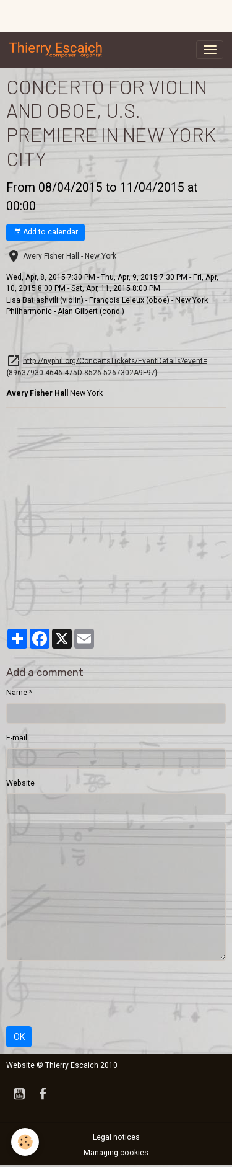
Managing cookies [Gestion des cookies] (116, 1152)
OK (19, 1037)
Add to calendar (46, 232)
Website (20, 783)
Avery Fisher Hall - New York (69, 255)
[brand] (58, 49)
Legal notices (116, 1137)
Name (16, 692)
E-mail (16, 738)
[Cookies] (25, 1142)
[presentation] (100, 993)
